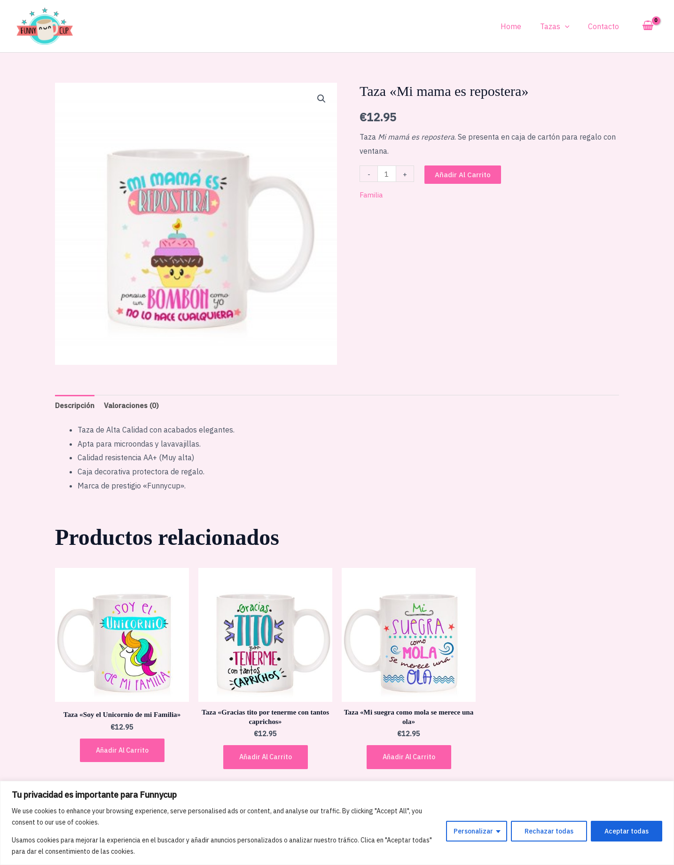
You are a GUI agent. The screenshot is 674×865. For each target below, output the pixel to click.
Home (520, 26)
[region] (337, 823)
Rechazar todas (549, 831)
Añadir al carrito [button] (122, 752)
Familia (372, 194)
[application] (570, 26)
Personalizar (473, 831)
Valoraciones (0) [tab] (135, 405)
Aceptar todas (626, 831)
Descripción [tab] (76, 405)
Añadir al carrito (464, 174)
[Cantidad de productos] (387, 173)
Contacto (605, 26)
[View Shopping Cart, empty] (648, 25)
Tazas (560, 26)
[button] (321, 98)
